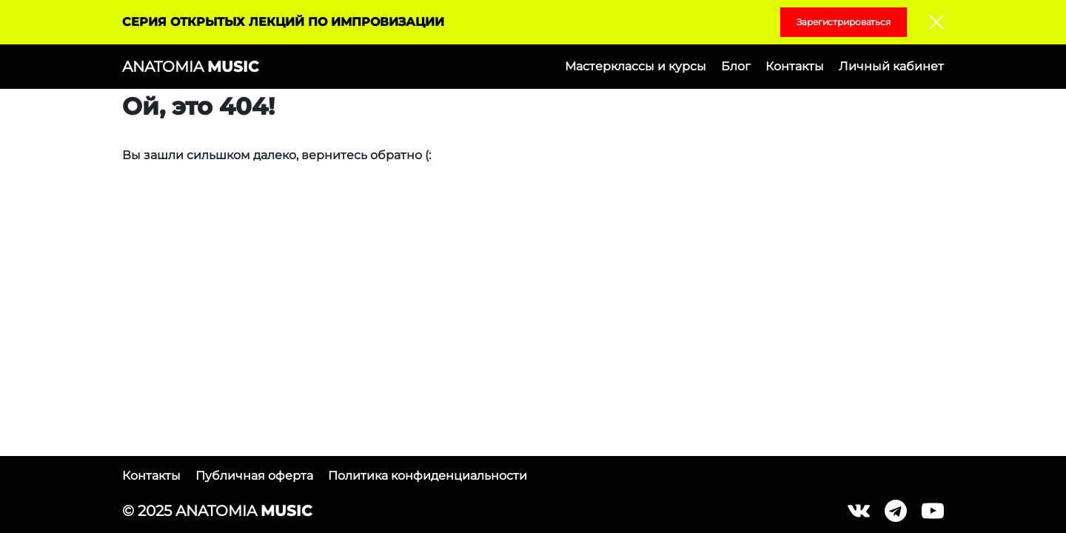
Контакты (794, 66)
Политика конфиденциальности (427, 476)
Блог (736, 66)
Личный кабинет (891, 66)
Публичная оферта (254, 476)
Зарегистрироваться (844, 21)
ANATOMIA (190, 67)
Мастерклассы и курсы (635, 66)
